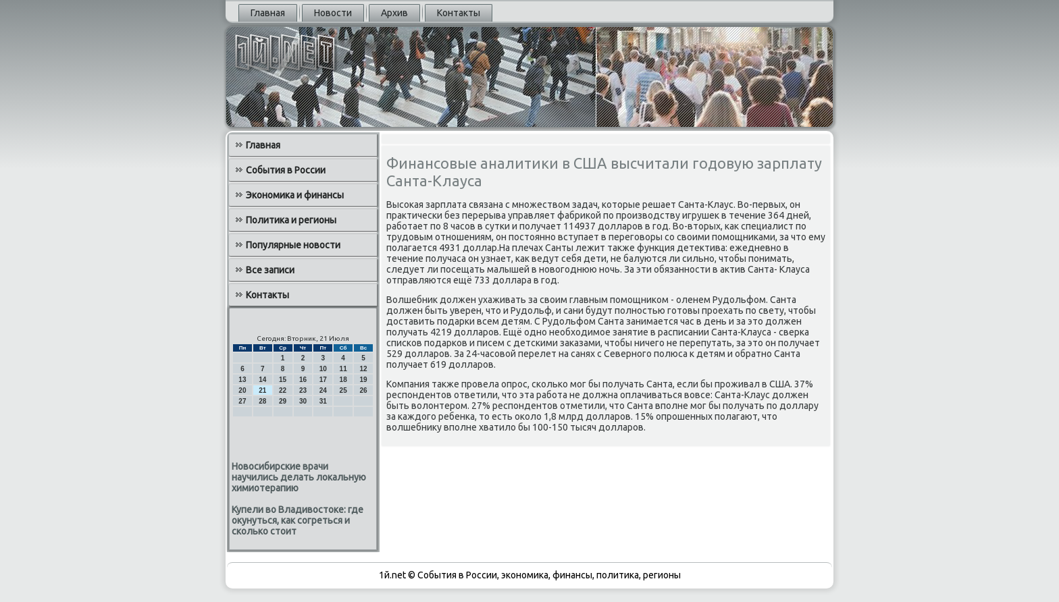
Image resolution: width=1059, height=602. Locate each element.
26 (363, 390)
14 (262, 379)
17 (323, 379)
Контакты (458, 12)
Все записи (270, 270)
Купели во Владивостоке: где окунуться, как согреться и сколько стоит (297, 520)
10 (323, 369)
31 (323, 401)
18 (343, 379)
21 (262, 390)
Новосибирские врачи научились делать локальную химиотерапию (299, 477)
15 (282, 379)
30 (303, 401)
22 (282, 390)
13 (242, 379)
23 (303, 390)
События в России (286, 170)
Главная (268, 12)
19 (363, 379)
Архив (394, 12)
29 (282, 401)
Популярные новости (293, 245)
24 (323, 390)
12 (363, 369)
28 (262, 401)
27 (242, 401)
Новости (333, 12)
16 (303, 379)
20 (242, 390)
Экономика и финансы (295, 195)
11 (343, 369)
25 (343, 390)
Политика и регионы (291, 220)
